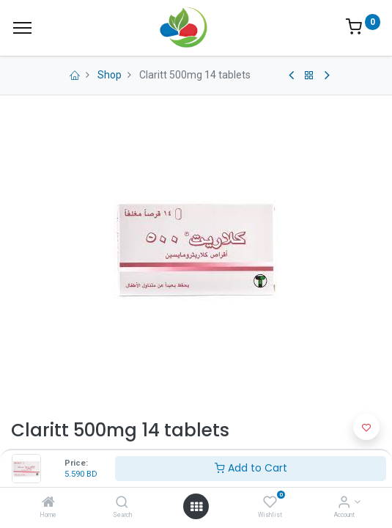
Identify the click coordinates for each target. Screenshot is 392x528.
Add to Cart (251, 468)
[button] (366, 427)
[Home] (48, 503)
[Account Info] (344, 503)
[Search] (122, 503)
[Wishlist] (270, 503)
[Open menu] (196, 507)
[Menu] (22, 27)
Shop (109, 75)
